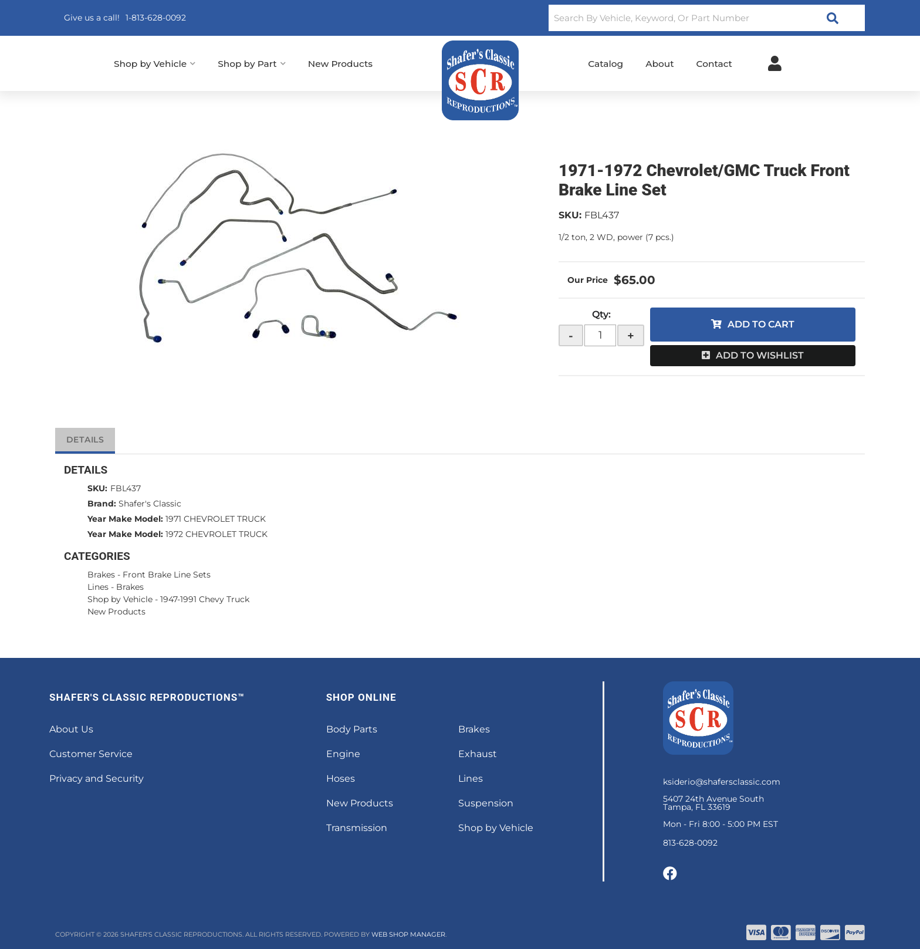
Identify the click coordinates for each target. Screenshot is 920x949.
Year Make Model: (125, 519)
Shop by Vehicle (120, 599)
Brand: (101, 503)
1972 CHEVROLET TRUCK (216, 534)
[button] (707, 18)
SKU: (570, 215)
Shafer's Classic (150, 503)
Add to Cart (761, 324)
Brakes (101, 574)
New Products (116, 611)
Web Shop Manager (408, 934)
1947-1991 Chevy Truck (204, 599)
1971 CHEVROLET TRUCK (215, 519)
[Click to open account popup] (774, 63)
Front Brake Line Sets (167, 574)
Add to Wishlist (760, 355)
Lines (98, 587)
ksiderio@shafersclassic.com (721, 782)
